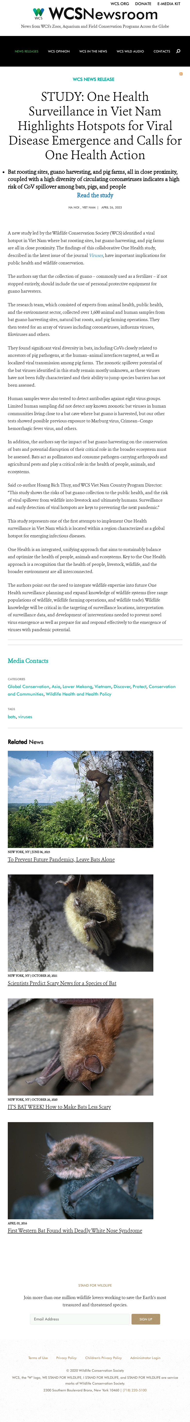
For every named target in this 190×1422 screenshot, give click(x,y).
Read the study (95, 195)
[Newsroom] (95, 15)
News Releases (26, 51)
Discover (122, 686)
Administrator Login (145, 1358)
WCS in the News (93, 51)
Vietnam (103, 686)
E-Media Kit (168, 3)
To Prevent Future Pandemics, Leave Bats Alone (61, 859)
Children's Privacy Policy (103, 1358)
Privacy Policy (66, 1358)
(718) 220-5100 (135, 1390)
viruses (25, 716)
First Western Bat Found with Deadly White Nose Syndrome (75, 1230)
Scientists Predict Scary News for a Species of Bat (62, 983)
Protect (139, 686)
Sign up (146, 1319)
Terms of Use (38, 1358)
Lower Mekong (77, 686)
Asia (56, 686)
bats (12, 716)
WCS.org (120, 3)
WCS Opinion (59, 51)
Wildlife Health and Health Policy (78, 694)
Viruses (96, 255)
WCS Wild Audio (130, 51)
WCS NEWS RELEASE (93, 79)
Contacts (162, 51)
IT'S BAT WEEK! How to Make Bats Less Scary (59, 1107)
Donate (143, 3)
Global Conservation (28, 686)
